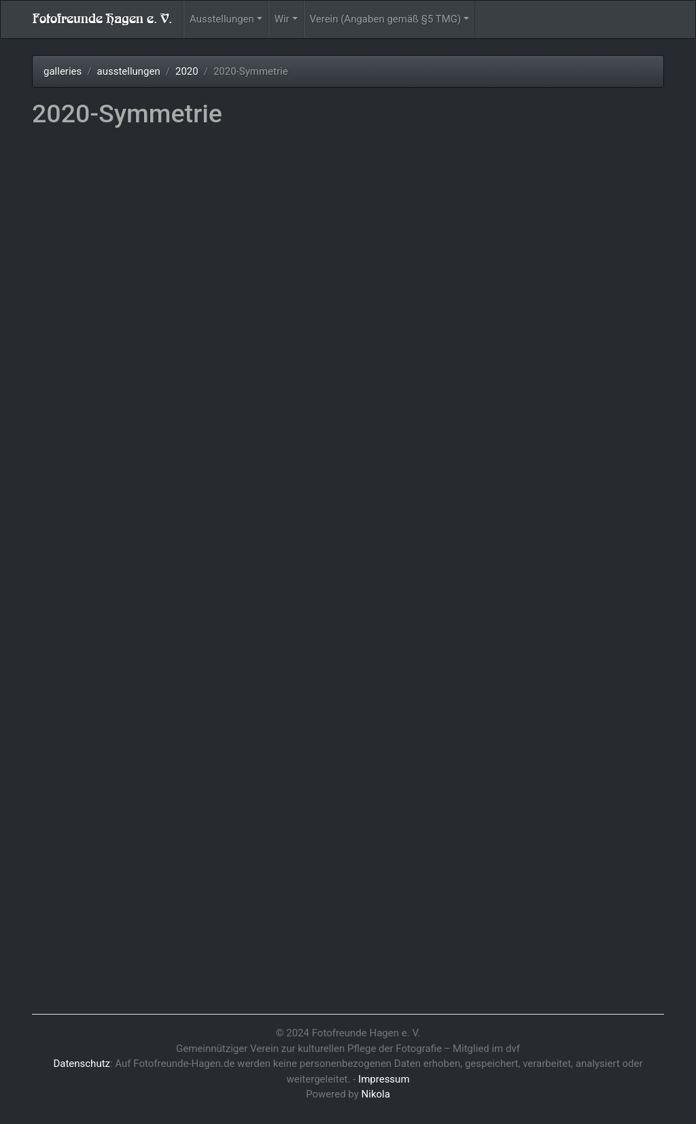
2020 (186, 71)
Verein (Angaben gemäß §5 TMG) (386, 19)
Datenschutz (81, 1063)
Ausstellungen (222, 19)
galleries (63, 71)
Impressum (383, 1079)
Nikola (376, 1094)
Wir (282, 19)
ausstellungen (128, 71)
